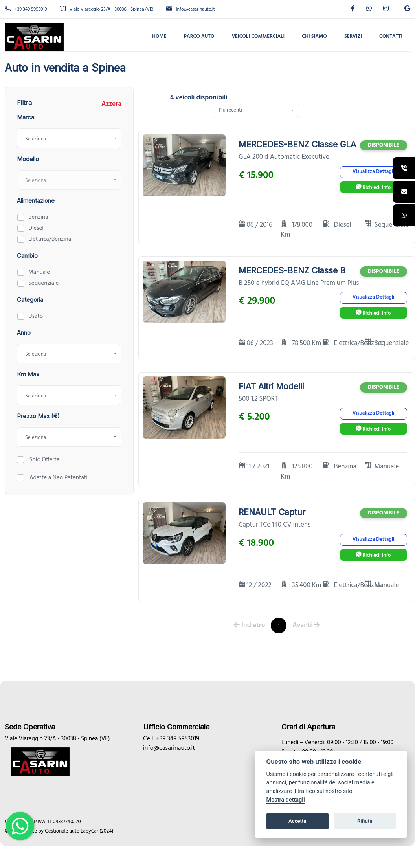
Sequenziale (43, 283)
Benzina (38, 217)
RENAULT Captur (272, 512)
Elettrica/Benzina (49, 239)
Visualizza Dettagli (373, 171)
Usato (35, 316)
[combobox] (69, 138)
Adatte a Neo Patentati (58, 478)
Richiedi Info (373, 188)
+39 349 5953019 (26, 9)
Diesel (36, 228)
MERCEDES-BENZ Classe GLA (297, 144)
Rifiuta (364, 821)
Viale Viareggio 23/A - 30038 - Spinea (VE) (107, 9)
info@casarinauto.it (190, 9)
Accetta (297, 821)
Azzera (111, 104)
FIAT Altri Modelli (271, 386)
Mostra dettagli (285, 799)
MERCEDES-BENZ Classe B (292, 270)
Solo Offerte (44, 459)
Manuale (39, 272)
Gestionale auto (62, 831)
